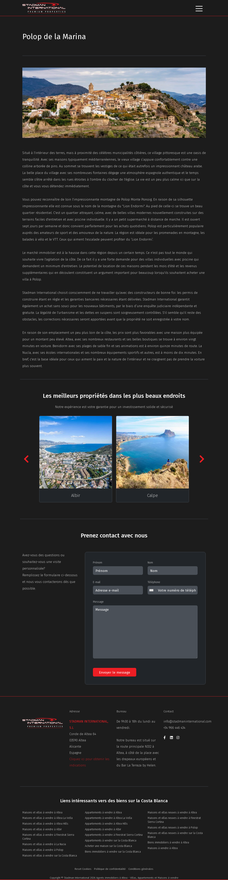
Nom (150, 562)
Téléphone (154, 582)
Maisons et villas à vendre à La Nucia (44, 844)
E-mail (96, 582)
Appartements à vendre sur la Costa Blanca (110, 840)
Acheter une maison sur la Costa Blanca (108, 846)
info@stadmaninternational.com (188, 721)
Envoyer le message (114, 672)
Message (98, 601)
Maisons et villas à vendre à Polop (42, 850)
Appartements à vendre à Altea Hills (106, 823)
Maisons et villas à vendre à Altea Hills (45, 823)
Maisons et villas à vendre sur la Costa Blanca (49, 855)
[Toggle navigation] (199, 8)
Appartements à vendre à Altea (103, 812)
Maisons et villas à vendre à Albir (42, 829)
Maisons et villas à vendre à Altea (42, 812)
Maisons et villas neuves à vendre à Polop (173, 827)
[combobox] (152, 590)
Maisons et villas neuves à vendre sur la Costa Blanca (175, 835)
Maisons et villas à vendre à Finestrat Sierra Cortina (48, 836)
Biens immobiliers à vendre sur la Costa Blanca (113, 851)
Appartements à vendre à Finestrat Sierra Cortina (114, 835)
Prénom (97, 562)
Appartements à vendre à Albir (103, 829)
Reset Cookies (83, 868)
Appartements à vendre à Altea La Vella (108, 818)
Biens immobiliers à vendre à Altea (168, 842)
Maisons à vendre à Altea (163, 848)
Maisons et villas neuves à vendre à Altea (172, 812)
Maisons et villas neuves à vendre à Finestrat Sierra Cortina (174, 820)
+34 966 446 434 (174, 728)
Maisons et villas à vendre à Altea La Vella (47, 818)
